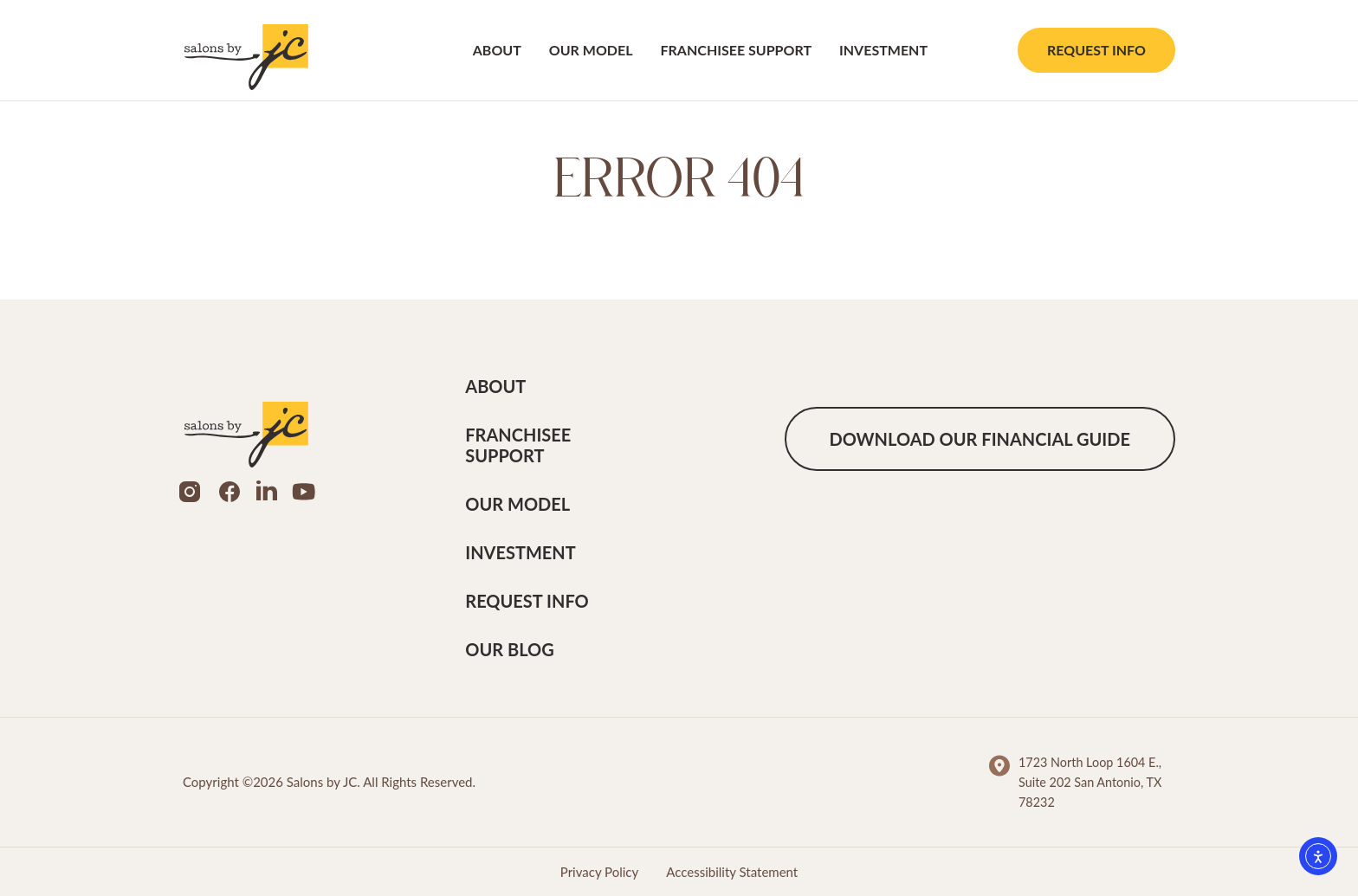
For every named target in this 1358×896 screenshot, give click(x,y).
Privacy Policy (599, 872)
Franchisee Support (736, 50)
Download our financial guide (980, 439)
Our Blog (509, 649)
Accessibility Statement (732, 872)
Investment (883, 50)
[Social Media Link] (190, 488)
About (497, 50)
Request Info (1096, 50)
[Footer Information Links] (1082, 782)
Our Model (591, 50)
